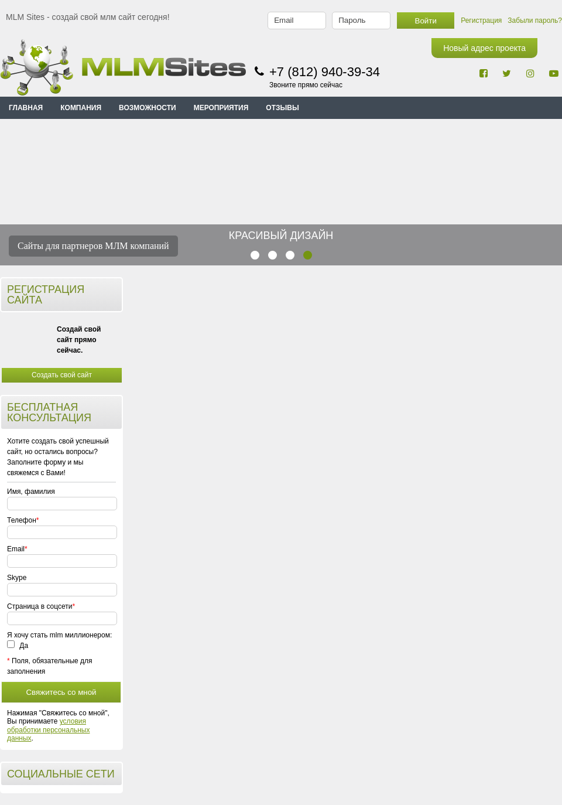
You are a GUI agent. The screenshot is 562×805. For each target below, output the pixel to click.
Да (17, 646)
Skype (16, 578)
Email (16, 549)
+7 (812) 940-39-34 (324, 71)
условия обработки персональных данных (48, 729)
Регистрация (481, 20)
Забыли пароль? (535, 20)
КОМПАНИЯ (80, 108)
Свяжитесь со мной (61, 692)
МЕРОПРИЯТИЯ (221, 108)
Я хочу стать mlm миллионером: (59, 635)
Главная (26, 108)
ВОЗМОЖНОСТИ (147, 108)
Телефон (21, 520)
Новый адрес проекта (484, 48)
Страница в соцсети (39, 606)
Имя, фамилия (31, 491)
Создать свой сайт (62, 375)
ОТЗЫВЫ (282, 108)
